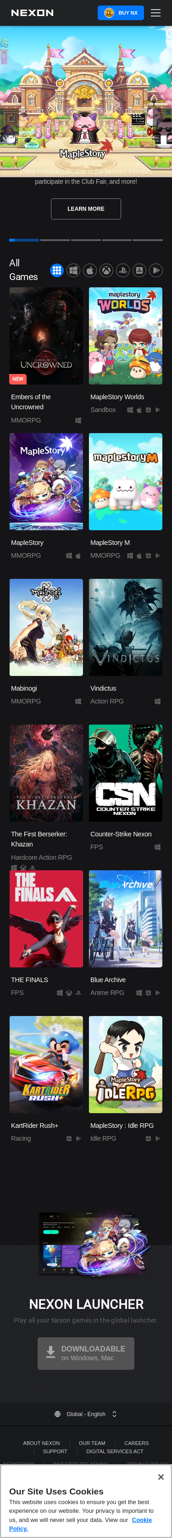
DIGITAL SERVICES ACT (115, 1451)
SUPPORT (55, 1451)
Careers (136, 1443)
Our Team (92, 1443)
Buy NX (128, 13)
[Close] (161, 1477)
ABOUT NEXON (41, 1443)
